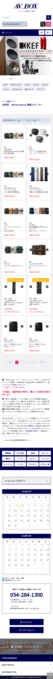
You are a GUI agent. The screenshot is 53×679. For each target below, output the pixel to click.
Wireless (36, 85)
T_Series (6, 89)
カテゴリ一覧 (45, 464)
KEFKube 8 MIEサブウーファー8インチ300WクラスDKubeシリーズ (37, 342)
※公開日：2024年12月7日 (13, 387)
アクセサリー (32, 464)
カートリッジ (8, 464)
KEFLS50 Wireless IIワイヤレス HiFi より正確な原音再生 (12, 189)
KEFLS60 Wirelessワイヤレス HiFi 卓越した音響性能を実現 (38, 189)
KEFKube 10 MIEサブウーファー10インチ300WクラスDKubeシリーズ (13, 342)
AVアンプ (33, 459)
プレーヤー (45, 459)
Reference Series (16, 85)
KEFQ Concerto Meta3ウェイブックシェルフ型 (38, 265)
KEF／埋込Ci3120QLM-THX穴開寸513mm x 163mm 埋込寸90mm (38, 301)
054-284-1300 (12, 24)
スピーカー (45, 453)
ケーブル (20, 464)
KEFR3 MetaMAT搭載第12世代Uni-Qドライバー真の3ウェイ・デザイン (38, 227)
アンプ (20, 459)
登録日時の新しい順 (13, 120)
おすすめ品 (20, 453)
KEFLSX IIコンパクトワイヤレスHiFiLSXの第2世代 (12, 227)
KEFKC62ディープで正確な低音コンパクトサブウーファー (38, 151)
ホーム (4, 78)
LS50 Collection (17, 89)
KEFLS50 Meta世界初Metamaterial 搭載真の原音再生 (14, 150)
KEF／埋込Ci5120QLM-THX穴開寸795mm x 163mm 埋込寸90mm (13, 301)
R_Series (27, 85)
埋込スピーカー (29, 89)
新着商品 (8, 453)
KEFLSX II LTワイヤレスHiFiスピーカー (13, 265)
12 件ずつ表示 (32, 120)
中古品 (33, 453)
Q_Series (45, 85)
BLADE (5, 85)
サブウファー (41, 89)
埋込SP (8, 459)
